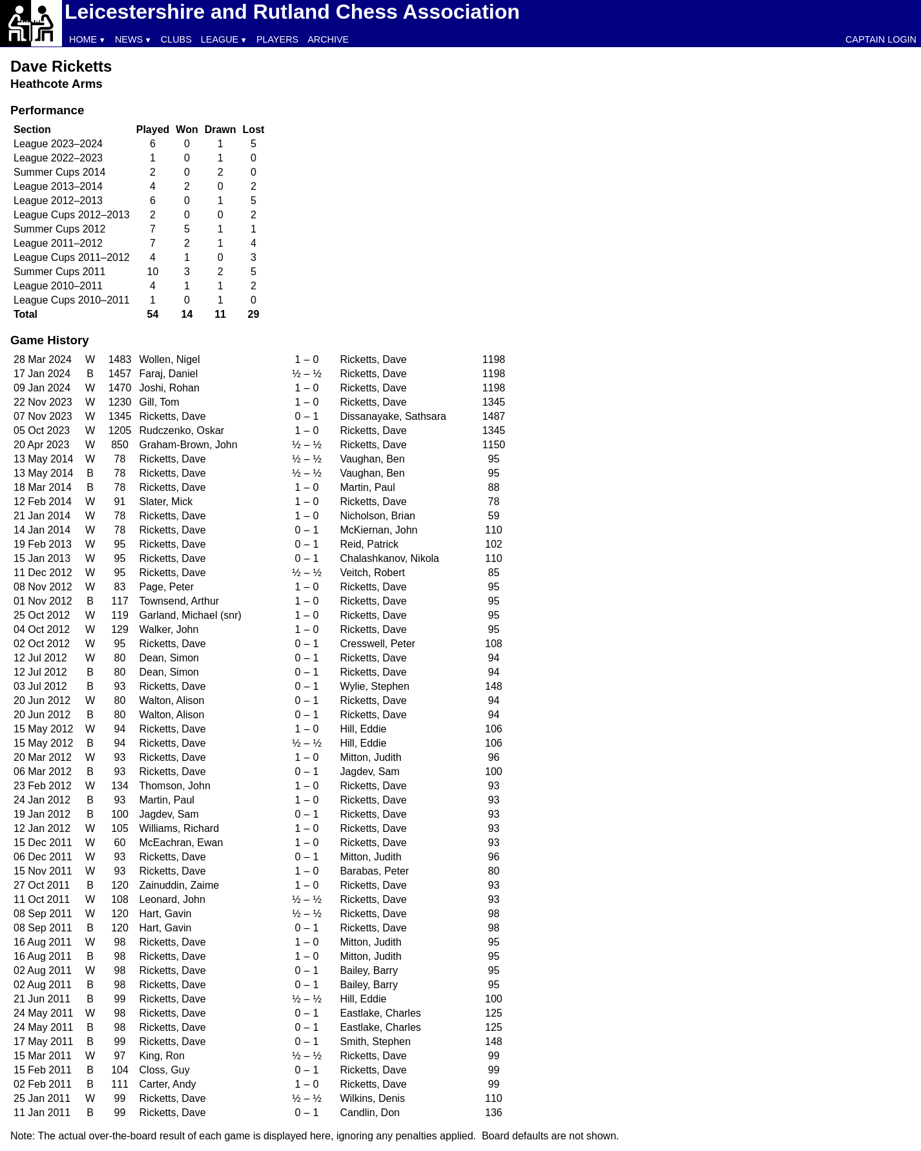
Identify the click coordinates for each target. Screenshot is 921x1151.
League (219, 39)
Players (277, 39)
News (129, 39)
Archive (328, 39)
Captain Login (880, 39)
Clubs (176, 39)
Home (83, 39)
